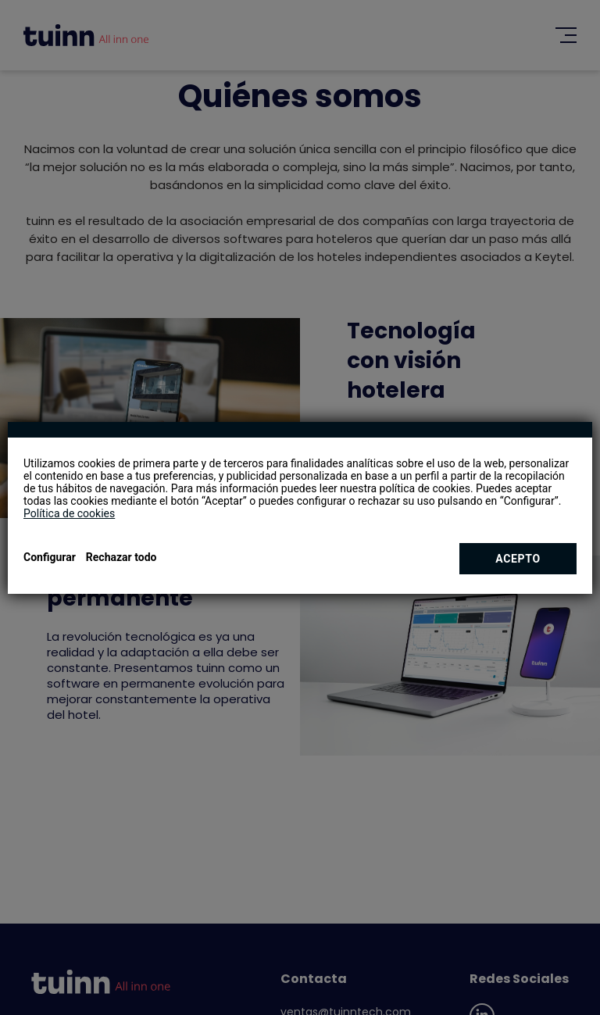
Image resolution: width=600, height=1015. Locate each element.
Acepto (518, 558)
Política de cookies (69, 513)
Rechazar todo (121, 557)
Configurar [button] (49, 557)
